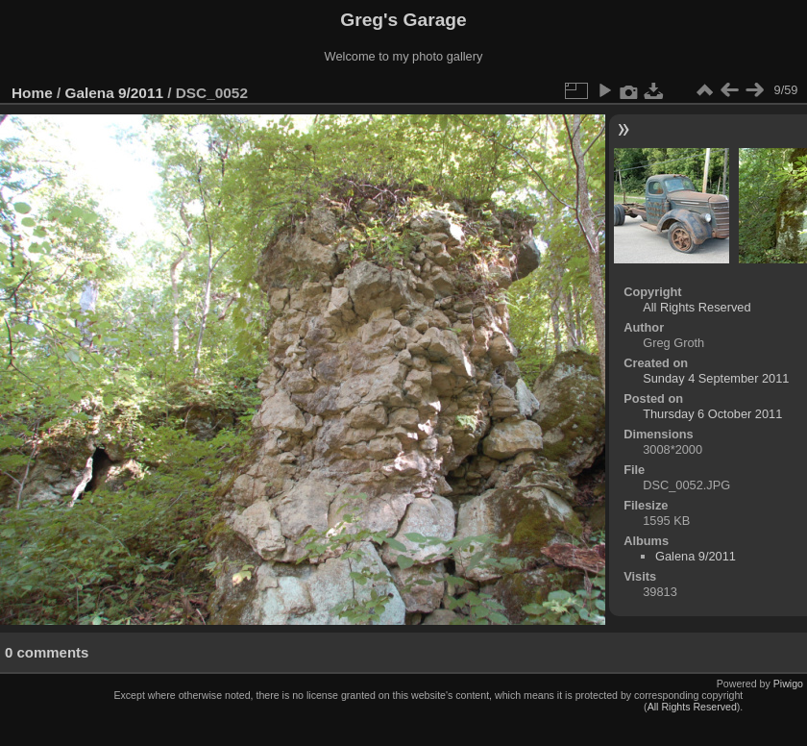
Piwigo (788, 683)
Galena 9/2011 (114, 93)
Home (32, 93)
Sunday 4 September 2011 (716, 378)
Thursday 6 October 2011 (712, 414)
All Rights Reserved (696, 307)
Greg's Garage (403, 20)
